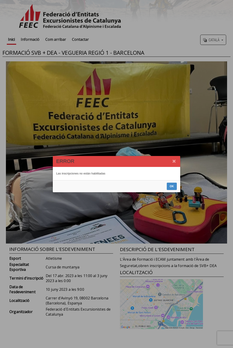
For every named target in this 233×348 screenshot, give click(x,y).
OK (172, 186)
